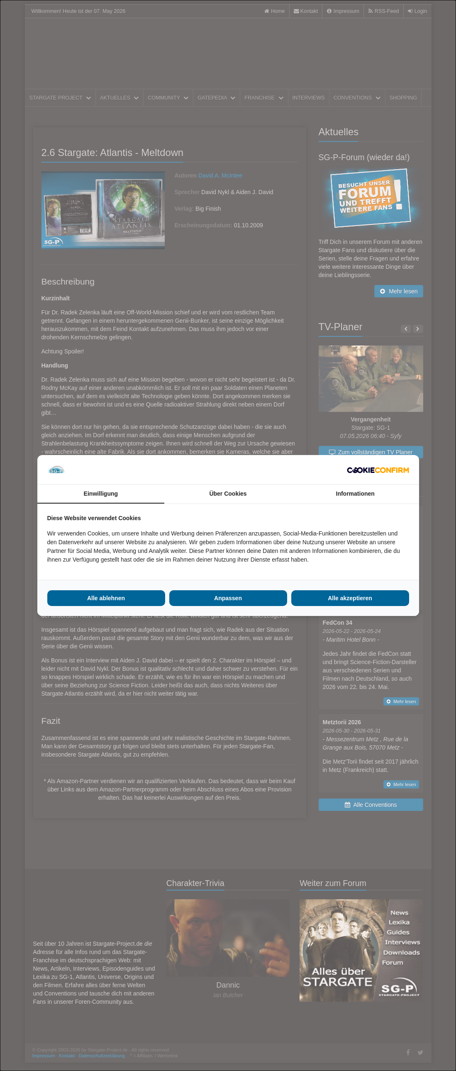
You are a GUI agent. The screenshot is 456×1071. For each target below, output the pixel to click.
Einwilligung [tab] (101, 493)
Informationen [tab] (355, 493)
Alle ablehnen (106, 598)
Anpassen (228, 598)
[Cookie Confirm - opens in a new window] (378, 469)
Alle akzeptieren (350, 598)
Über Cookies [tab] (227, 493)
